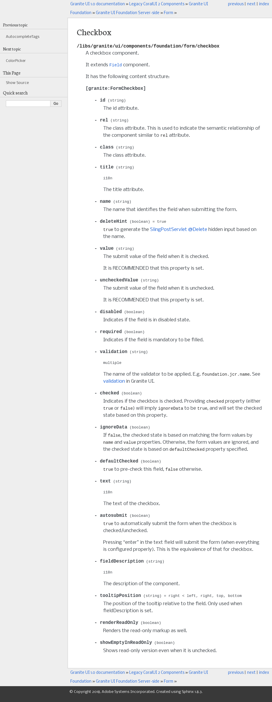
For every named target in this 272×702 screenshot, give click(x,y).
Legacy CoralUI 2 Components (156, 4)
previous (236, 4)
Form (168, 13)
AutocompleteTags (23, 37)
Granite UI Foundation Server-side (127, 13)
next (251, 4)
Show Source (17, 83)
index (264, 4)
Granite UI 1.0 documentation (97, 4)
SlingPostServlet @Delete (178, 231)
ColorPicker (16, 61)
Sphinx (188, 696)
